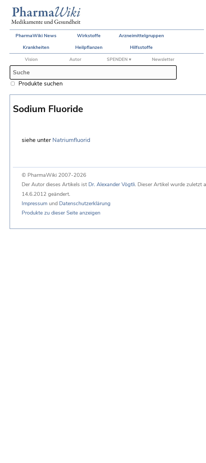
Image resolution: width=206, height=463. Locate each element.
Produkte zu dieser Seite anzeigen (61, 212)
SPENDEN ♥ (119, 59)
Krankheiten (36, 47)
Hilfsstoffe (141, 47)
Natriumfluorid (71, 140)
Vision (31, 59)
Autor (75, 59)
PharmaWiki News (36, 35)
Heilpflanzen (88, 47)
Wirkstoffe (89, 35)
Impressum (34, 203)
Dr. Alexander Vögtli (111, 184)
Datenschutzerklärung (85, 203)
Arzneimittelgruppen (141, 35)
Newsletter (163, 59)
